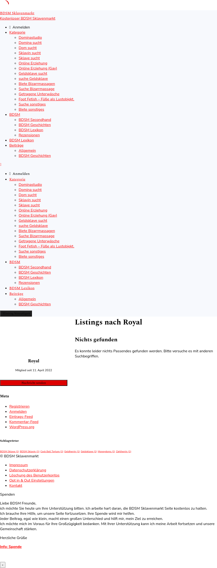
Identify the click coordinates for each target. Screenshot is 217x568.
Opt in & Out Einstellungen (31, 480)
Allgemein (27, 150)
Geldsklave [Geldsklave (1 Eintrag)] (89, 451)
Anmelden (18, 411)
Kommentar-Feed (23, 421)
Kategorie (17, 32)
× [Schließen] (2, 565)
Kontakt (15, 485)
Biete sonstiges (31, 109)
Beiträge (16, 145)
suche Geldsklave (33, 78)
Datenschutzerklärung (27, 470)
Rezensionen (29, 135)
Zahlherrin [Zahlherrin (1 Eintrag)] (123, 451)
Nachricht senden (33, 383)
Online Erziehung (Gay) (38, 68)
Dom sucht (28, 47)
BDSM (14, 114)
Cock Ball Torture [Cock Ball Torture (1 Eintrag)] (51, 451)
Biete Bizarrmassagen (37, 83)
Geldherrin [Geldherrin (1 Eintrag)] (72, 451)
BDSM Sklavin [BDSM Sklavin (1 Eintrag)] (29, 451)
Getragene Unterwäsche (39, 94)
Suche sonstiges (32, 104)
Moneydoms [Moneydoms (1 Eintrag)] (106, 451)
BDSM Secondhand (35, 119)
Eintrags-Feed (21, 416)
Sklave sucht (29, 58)
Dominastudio (30, 37)
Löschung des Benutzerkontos (34, 475)
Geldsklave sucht (33, 73)
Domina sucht (30, 42)
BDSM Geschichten (35, 124)
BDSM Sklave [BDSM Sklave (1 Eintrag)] (9, 451)
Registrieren (19, 406)
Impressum (18, 465)
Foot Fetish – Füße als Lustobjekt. (46, 99)
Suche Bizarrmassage (37, 89)
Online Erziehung (33, 63)
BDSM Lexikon (31, 130)
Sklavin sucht (30, 53)
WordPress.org (21, 427)
